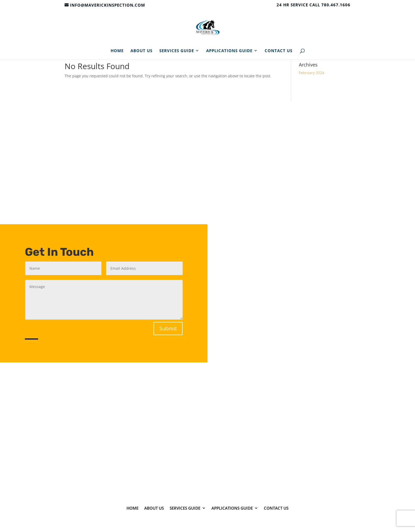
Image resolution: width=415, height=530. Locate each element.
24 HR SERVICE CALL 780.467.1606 (313, 5)
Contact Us (278, 51)
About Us (141, 51)
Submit (168, 328)
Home (117, 51)
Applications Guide (229, 51)
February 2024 (311, 72)
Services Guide (176, 51)
